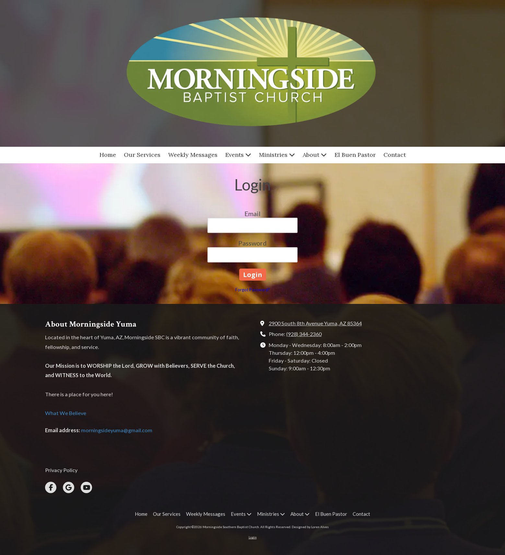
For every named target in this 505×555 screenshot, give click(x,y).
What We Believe (65, 413)
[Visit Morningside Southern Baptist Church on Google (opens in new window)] (68, 487)
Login (253, 537)
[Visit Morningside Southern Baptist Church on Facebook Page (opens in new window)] (50, 487)
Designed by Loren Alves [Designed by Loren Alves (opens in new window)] (310, 527)
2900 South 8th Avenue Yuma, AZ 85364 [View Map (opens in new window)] (315, 323)
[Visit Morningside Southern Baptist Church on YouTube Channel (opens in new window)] (86, 487)
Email (252, 213)
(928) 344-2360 (304, 334)
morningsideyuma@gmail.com (116, 430)
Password (252, 243)
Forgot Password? (252, 289)
